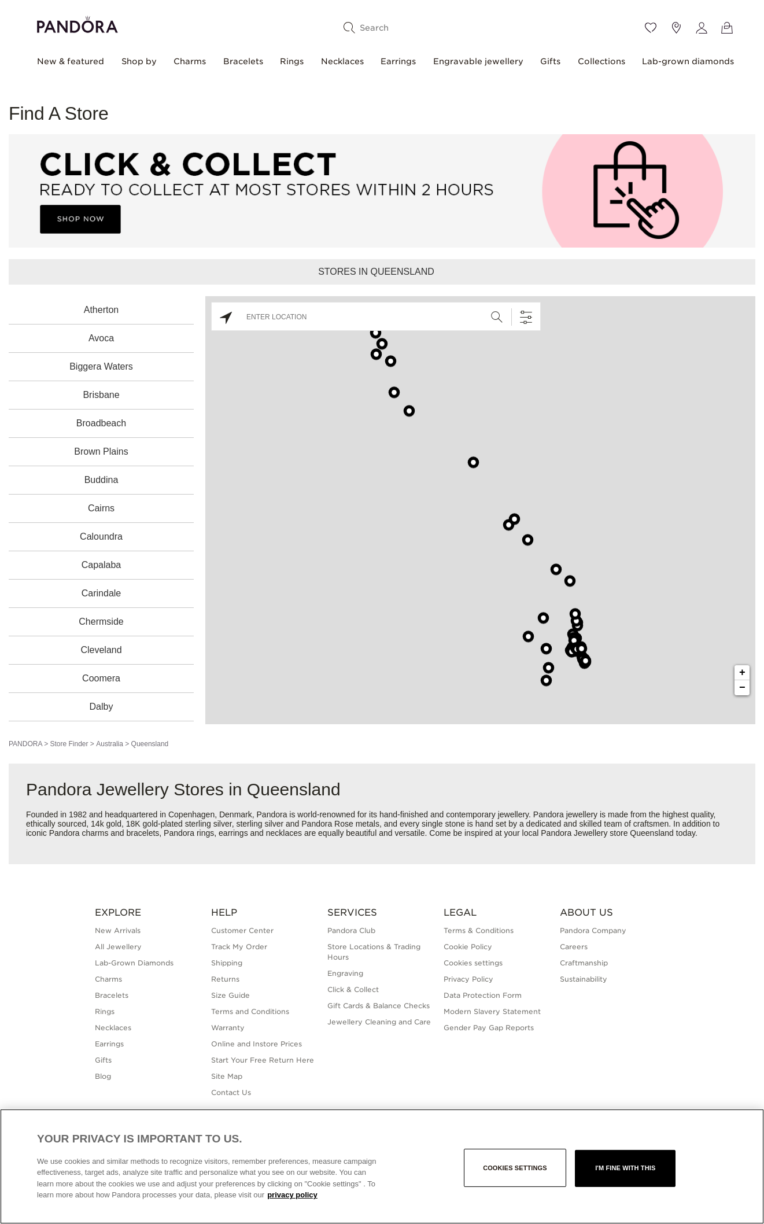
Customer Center (242, 930)
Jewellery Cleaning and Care (379, 1021)
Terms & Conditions (479, 930)
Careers (574, 946)
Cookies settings (473, 962)
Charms (190, 61)
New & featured (70, 61)
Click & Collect (353, 989)
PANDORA (25, 744)
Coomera (101, 678)
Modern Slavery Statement (492, 1011)
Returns (225, 979)
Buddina (101, 480)
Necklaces (342, 61)
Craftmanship (584, 962)
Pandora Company (593, 930)
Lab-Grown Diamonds (134, 962)
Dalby (101, 706)
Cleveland (100, 650)
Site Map (226, 1076)
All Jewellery (118, 946)
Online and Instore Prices (256, 1043)
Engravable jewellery (478, 61)
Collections (601, 61)
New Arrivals (118, 930)
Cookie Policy (468, 946)
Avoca (101, 338)
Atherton (101, 310)
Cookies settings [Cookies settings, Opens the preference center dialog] (515, 1167)
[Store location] (676, 27)
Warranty (228, 1027)
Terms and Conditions (250, 1011)
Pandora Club (351, 930)
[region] (382, 1166)
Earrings (398, 61)
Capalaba (101, 565)
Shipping (226, 962)
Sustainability (583, 979)
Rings (292, 61)
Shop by (139, 61)
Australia (109, 744)
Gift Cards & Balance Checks (378, 1005)
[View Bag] (727, 27)
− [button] (742, 688)
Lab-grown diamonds (688, 61)
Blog (103, 1076)
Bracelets (243, 61)
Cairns (101, 508)
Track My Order (239, 946)
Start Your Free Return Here (262, 1060)
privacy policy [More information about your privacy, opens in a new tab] (292, 1194)
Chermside (101, 621)
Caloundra (101, 536)
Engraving (345, 973)
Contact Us (231, 1092)
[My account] (701, 27)
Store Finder (69, 744)
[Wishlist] (650, 27)
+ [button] (742, 673)
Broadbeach (101, 423)
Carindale (101, 593)
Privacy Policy (468, 979)
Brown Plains (101, 451)
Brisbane (101, 395)
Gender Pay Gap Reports (489, 1027)
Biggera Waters (101, 366)
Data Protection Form (483, 995)
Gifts (550, 61)
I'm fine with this (625, 1167)
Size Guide (230, 995)
